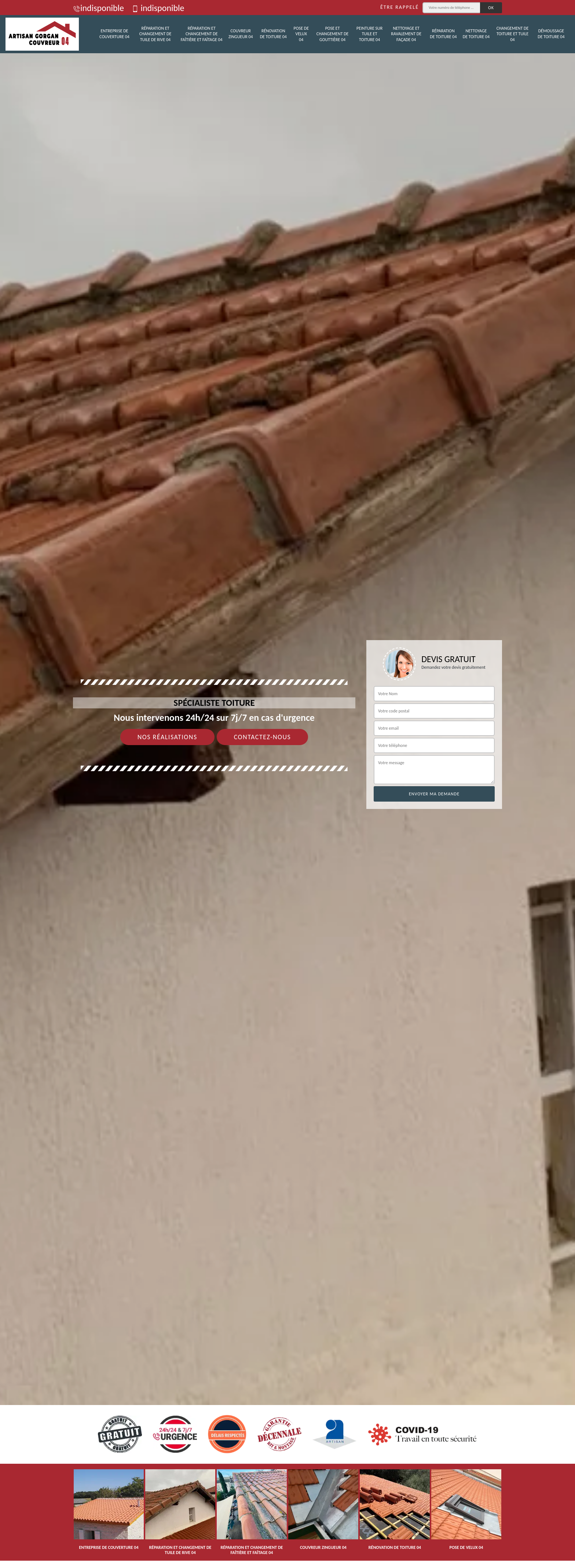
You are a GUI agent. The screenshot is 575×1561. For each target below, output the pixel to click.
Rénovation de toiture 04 (273, 33)
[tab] (287, 780)
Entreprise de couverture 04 (114, 33)
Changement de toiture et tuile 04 (513, 34)
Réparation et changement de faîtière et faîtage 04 (202, 34)
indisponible (98, 8)
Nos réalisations (167, 737)
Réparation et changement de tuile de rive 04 (155, 34)
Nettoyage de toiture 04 (476, 33)
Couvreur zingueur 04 (240, 33)
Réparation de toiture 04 (443, 33)
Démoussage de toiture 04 (551, 33)
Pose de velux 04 (301, 34)
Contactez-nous (262, 737)
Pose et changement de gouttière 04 (332, 34)
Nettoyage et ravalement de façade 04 (406, 34)
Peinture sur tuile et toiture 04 (369, 34)
